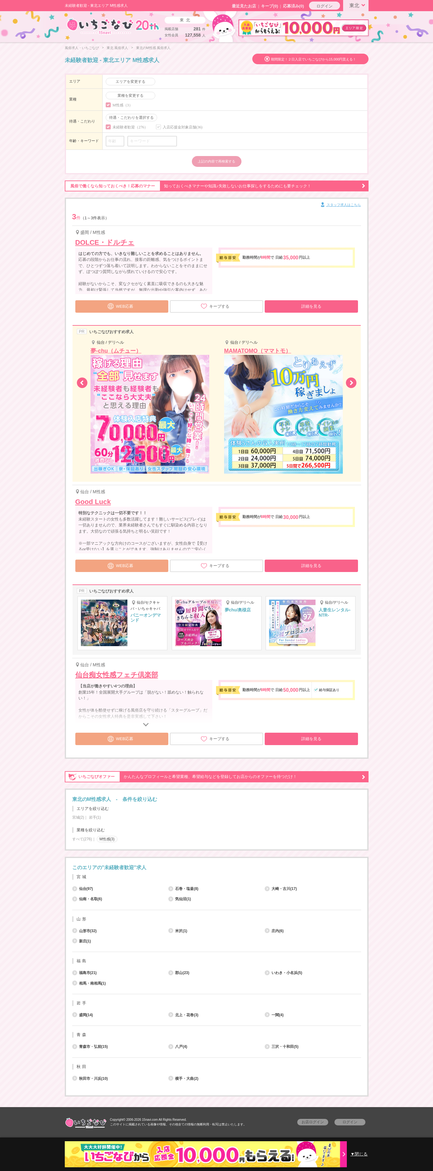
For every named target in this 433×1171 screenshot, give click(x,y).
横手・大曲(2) (183, 1078)
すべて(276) (82, 839)
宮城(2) (78, 817)
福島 (82, 961)
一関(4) (274, 1015)
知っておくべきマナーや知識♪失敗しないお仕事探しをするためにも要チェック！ (215, 186)
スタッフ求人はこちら (340, 205)
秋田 (82, 1066)
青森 (82, 1034)
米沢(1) (177, 931)
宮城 (82, 876)
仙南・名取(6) (87, 899)
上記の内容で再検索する (216, 161)
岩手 (82, 1003)
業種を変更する (130, 95)
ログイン (324, 6)
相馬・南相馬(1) (89, 983)
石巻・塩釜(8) (183, 889)
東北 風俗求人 (117, 48)
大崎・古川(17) (281, 889)
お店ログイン (313, 1122)
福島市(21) (84, 973)
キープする (215, 306)
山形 (82, 919)
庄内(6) (274, 931)
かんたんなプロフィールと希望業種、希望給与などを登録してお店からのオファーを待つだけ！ (215, 777)
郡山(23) (178, 973)
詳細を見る (311, 306)
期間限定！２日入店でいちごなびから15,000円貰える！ (313, 59)
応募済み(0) (293, 6)
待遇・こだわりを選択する (131, 117)
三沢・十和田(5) (281, 1046)
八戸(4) (177, 1046)
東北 (358, 5)
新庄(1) (81, 941)
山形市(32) (84, 931)
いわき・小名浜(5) (283, 973)
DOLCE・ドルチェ (105, 242)
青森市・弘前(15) (90, 1046)
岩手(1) (95, 817)
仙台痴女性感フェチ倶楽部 (116, 675)
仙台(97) (82, 889)
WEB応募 (120, 305)
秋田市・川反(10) (90, 1078)
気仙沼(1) (179, 899)
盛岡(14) (82, 1015)
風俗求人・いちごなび (82, 48)
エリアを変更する (130, 81)
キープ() (269, 6)
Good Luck (93, 502)
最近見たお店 (244, 6)
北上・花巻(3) (183, 1015)
